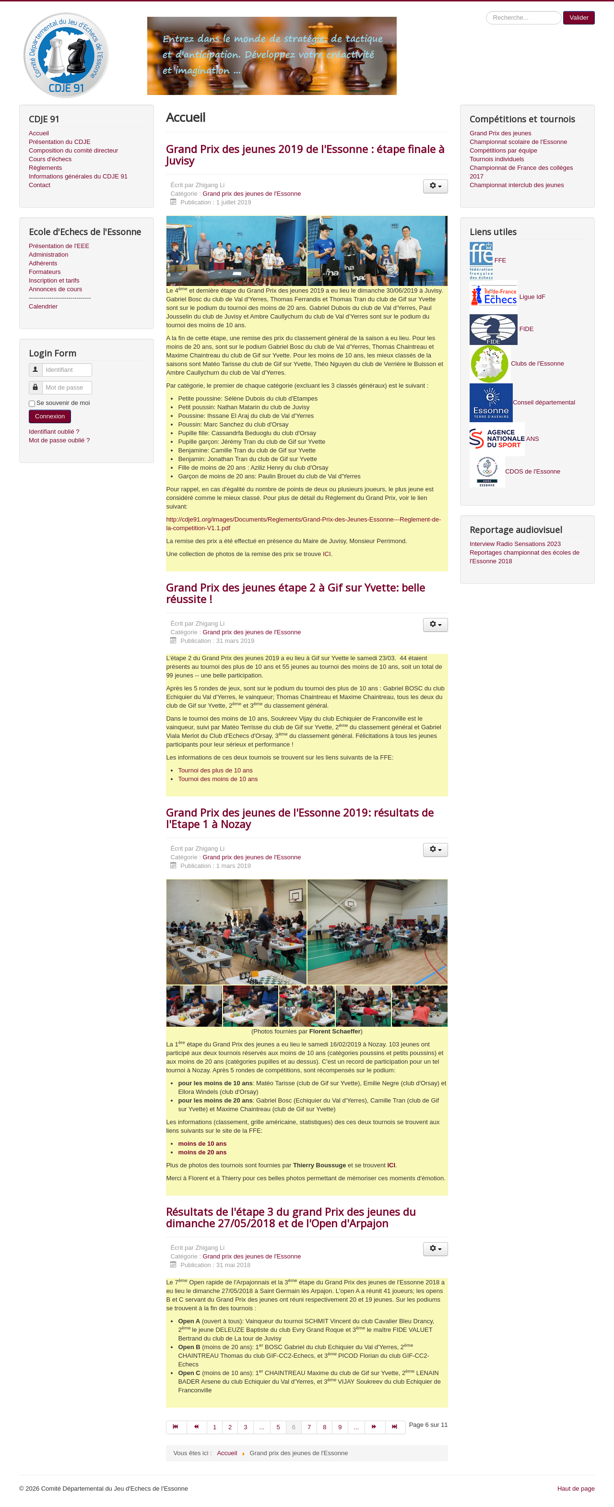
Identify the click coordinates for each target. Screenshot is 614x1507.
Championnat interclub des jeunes (517, 185)
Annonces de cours (55, 289)
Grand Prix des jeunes (500, 133)
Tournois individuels (497, 159)
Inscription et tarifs (54, 280)
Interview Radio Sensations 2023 (515, 543)
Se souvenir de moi (63, 402)
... (262, 1427)
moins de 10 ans (202, 1143)
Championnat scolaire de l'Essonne (518, 141)
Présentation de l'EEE (59, 245)
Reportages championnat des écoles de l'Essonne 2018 (524, 557)
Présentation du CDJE (60, 141)
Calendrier (43, 306)
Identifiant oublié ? (54, 431)
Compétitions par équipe (503, 150)
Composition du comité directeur (73, 150)
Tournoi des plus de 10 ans (215, 770)
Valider (579, 17)
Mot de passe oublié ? (59, 440)
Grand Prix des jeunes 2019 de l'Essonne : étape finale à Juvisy (305, 154)
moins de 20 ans (202, 1152)
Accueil (39, 133)
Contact (39, 185)
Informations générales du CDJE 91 (78, 176)
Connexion (50, 416)
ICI (327, 554)
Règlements (45, 167)
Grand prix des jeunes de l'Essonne (252, 193)
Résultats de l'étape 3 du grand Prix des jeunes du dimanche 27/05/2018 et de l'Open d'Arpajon (291, 1217)
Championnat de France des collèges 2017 (521, 172)
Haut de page (576, 1488)
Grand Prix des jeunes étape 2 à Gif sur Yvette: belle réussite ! (295, 593)
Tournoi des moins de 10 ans (218, 779)
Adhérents (43, 263)
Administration (48, 254)
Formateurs (44, 271)
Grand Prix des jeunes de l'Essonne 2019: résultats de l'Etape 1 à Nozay (300, 818)
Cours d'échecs (50, 159)
